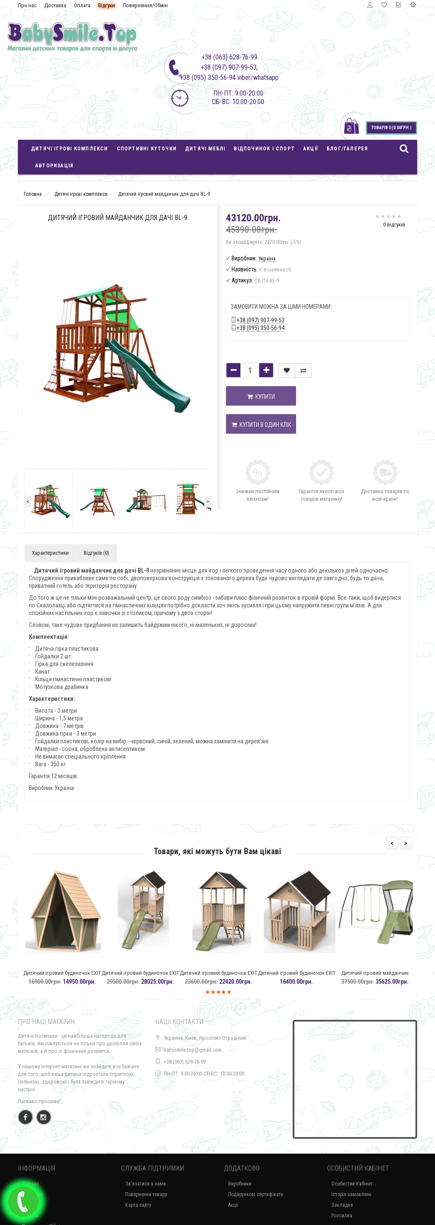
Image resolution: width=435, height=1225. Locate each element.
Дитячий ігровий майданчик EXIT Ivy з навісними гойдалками (385, 977)
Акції (310, 149)
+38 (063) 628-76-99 (185, 1061)
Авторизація (54, 166)
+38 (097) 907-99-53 (261, 320)
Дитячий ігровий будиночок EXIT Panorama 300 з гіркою (229, 977)
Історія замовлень (351, 1194)
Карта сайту (138, 1205)
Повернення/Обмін (145, 5)
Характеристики (50, 553)
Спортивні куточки (147, 149)
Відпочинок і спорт (264, 149)
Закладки (342, 1205)
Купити (261, 396)
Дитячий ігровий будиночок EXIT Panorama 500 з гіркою (151, 977)
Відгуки (106, 5)
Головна (33, 194)
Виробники (239, 1184)
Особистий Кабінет (352, 1184)
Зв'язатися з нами (145, 1184)
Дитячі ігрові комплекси (69, 149)
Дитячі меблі (205, 149)
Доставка (55, 5)
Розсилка (341, 1216)
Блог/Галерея (347, 149)
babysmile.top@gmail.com (193, 1050)
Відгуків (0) (96, 553)
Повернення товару (146, 1194)
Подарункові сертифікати (255, 1194)
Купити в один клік (261, 424)
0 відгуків (394, 224)
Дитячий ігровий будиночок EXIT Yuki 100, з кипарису (73, 977)
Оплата (82, 5)
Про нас (27, 5)
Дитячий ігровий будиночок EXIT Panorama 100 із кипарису (307, 977)
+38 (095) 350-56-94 (261, 328)
